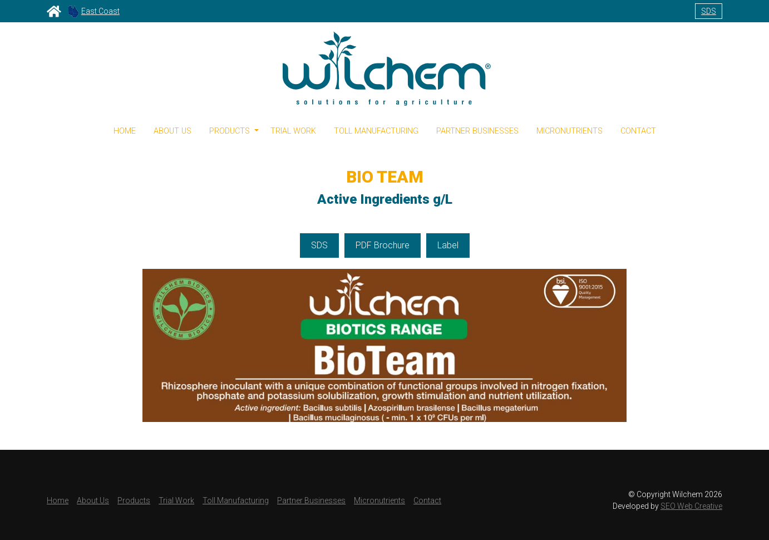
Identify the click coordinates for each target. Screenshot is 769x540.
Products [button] (229, 131)
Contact (638, 131)
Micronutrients (569, 131)
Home (125, 131)
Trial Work (293, 131)
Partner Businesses (477, 131)
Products (133, 500)
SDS (708, 11)
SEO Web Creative (691, 506)
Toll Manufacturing (376, 131)
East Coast (94, 11)
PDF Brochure (383, 245)
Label (448, 245)
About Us (172, 131)
